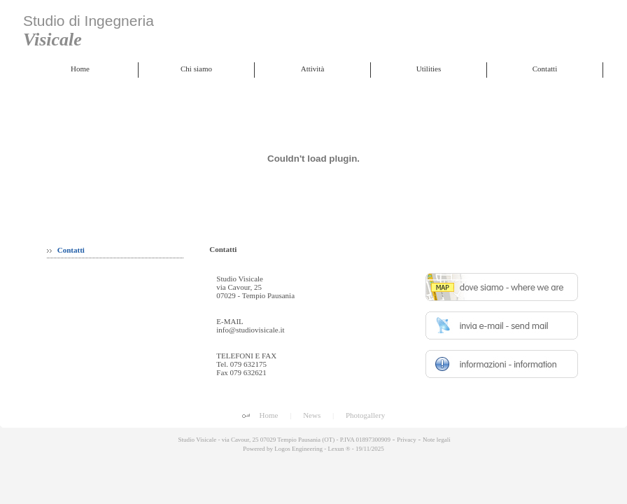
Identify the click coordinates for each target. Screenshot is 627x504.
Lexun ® (338, 448)
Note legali (437, 439)
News (311, 415)
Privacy (406, 439)
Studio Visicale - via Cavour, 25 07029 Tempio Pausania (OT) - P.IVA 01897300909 (283, 439)
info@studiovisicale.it (250, 330)
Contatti (66, 250)
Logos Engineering (298, 448)
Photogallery (365, 415)
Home (269, 415)
